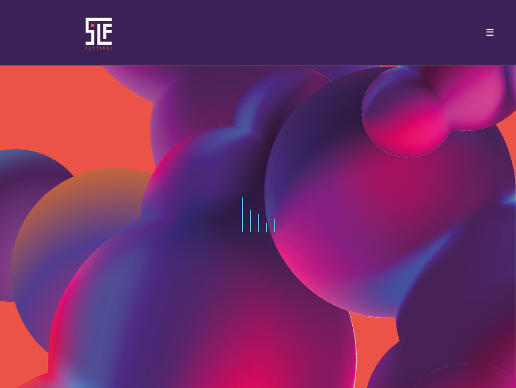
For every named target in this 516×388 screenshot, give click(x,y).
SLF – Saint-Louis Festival (99, 32)
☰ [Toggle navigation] (490, 32)
